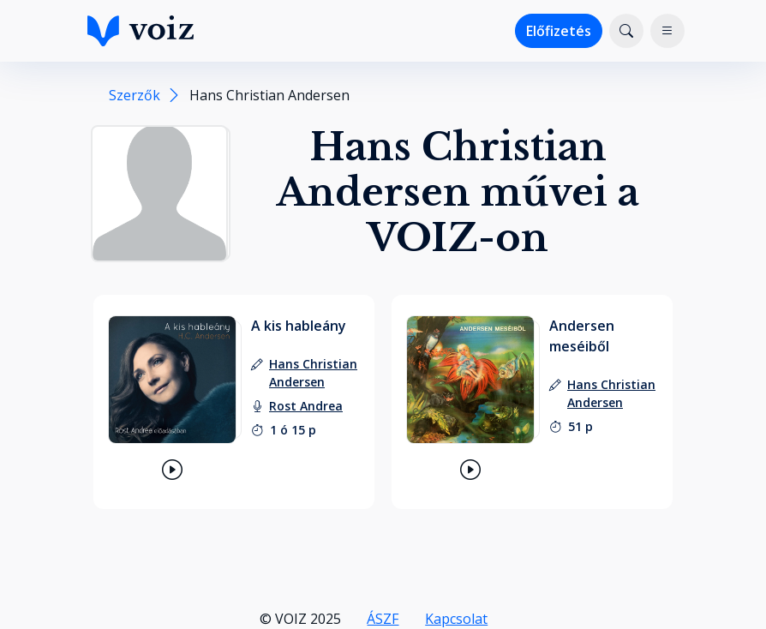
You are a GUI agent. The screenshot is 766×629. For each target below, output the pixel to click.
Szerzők (134, 95)
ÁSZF (382, 618)
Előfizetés (558, 30)
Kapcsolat (456, 618)
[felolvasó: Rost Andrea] (306, 406)
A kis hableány (298, 325)
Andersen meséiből (581, 336)
